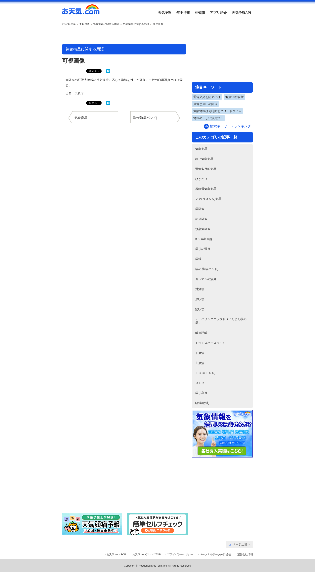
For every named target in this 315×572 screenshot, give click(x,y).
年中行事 (183, 13)
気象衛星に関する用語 (136, 24)
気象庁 (79, 93)
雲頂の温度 (202, 249)
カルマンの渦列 (205, 279)
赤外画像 (201, 219)
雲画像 (199, 209)
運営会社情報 (245, 554)
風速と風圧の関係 (205, 104)
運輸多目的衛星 (205, 169)
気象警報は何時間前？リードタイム (217, 111)
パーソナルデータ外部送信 (215, 554)
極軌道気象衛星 (205, 188)
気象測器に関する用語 (106, 24)
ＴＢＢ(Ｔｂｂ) (205, 373)
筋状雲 (199, 309)
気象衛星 (201, 148)
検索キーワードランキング (230, 126)
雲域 (198, 259)
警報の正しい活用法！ (208, 118)
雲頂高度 (201, 393)
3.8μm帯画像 (204, 239)
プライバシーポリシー (180, 554)
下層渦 (199, 353)
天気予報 (165, 13)
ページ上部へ (241, 544)
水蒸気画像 (202, 229)
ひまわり (201, 179)
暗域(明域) (202, 403)
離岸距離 (201, 333)
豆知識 (200, 13)
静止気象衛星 (204, 159)
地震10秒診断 (234, 97)
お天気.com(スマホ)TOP (146, 554)
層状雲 (199, 299)
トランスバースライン (210, 343)
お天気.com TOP (116, 554)
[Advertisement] (124, 35)
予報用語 (84, 24)
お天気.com (80, 11)
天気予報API (241, 13)
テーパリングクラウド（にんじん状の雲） (220, 320)
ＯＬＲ (199, 383)
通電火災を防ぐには (206, 97)
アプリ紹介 (218, 13)
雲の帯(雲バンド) (206, 269)
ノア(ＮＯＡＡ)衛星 (208, 199)
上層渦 (199, 363)
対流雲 (199, 289)
